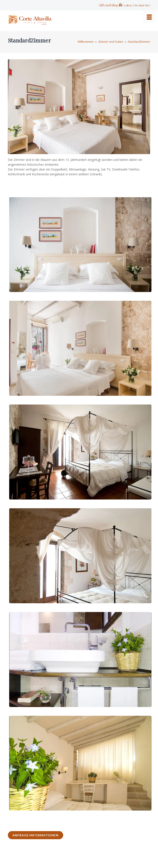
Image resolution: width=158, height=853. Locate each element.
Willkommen (86, 42)
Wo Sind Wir (141, 5)
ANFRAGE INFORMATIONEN (35, 835)
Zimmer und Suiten (110, 42)
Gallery (128, 5)
